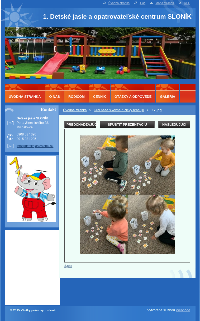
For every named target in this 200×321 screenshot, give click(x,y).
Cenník (99, 97)
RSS (187, 2)
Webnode (183, 310)
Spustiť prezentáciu (127, 125)
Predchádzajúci (81, 125)
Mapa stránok (164, 2)
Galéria (167, 97)
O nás (54, 97)
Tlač (142, 2)
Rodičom (76, 97)
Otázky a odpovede (133, 97)
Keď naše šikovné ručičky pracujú (119, 110)
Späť (68, 266)
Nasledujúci (174, 125)
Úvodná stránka (119, 2)
